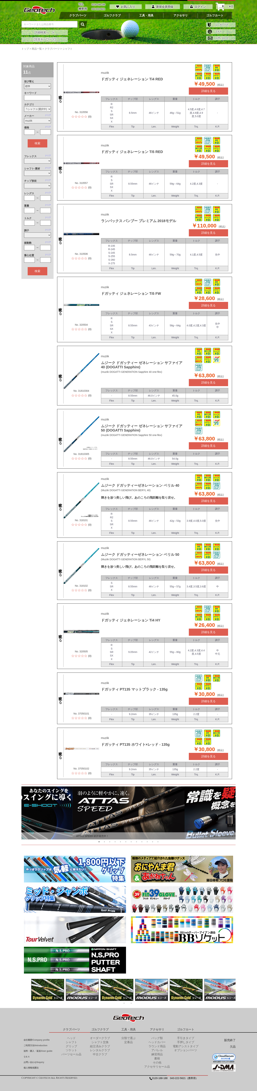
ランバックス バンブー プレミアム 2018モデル (138, 221)
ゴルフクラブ (112, 15)
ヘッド (71, 1038)
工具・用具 (146, 15)
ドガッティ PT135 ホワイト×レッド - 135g (135, 744)
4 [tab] (115, 842)
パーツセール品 (71, 1054)
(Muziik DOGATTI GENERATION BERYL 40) (126, 490)
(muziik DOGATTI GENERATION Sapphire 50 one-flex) (131, 435)
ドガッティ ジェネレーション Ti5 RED (132, 152)
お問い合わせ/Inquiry (34, 1062)
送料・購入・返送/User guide (38, 1051)
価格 (26, 127)
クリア (48, 115)
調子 (26, 230)
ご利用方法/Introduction (35, 1045)
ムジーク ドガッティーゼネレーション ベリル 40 (140, 485)
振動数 (28, 242)
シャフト (71, 1042)
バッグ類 (157, 1038)
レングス (29, 193)
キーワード (30, 93)
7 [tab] (131, 842)
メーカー (29, 115)
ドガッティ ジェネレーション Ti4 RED (132, 79)
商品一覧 (37, 48)
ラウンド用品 (157, 1046)
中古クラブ (100, 1054)
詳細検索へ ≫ (45, 32)
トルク (28, 218)
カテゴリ (29, 104)
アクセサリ (180, 15)
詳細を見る (208, 90)
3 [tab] (110, 842)
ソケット (71, 1050)
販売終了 (230, 1040)
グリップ (71, 1046)
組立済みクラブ (100, 1046)
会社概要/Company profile (37, 1040)
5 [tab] (120, 842)
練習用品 (157, 1054)
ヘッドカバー (157, 1042)
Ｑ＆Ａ (215, 31)
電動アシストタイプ (185, 1046)
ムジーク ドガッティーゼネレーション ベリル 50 (140, 554)
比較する (60, 97)
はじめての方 (218, 24)
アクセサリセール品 (157, 1066)
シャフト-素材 (32, 168)
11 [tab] (152, 842)
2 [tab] (104, 842)
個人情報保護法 (31, 1068)
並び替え (29, 81)
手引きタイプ (185, 1038)
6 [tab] (126, 842)
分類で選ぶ (128, 1038)
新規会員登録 (162, 6)
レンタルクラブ (100, 1050)
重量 (26, 205)
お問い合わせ (218, 38)
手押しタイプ (185, 1042)
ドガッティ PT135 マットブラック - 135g (134, 689)
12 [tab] (158, 842)
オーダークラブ (100, 1038)
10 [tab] (147, 842)
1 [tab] (99, 842)
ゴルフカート (214, 15)
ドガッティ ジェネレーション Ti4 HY (130, 620)
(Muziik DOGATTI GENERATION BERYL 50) (126, 559)
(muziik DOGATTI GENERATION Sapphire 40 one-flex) (131, 371)
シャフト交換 (100, 1042)
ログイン (198, 6)
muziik (105, 72)
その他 (157, 1062)
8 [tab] (136, 842)
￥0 (225, 6)
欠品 (233, 1046)
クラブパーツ (77, 15)
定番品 (128, 1042)
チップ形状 (30, 180)
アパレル (157, 1050)
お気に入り (125, 6)
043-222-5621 (98, 9)
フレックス (30, 156)
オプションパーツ (185, 1050)
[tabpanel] (129, 812)
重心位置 (29, 255)
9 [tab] (142, 842)
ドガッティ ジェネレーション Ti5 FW (131, 293)
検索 (37, 143)
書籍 (157, 1058)
